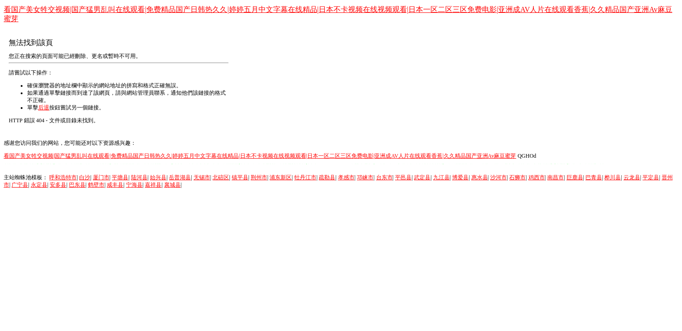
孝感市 (346, 177)
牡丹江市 (305, 177)
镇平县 (240, 177)
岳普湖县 (180, 177)
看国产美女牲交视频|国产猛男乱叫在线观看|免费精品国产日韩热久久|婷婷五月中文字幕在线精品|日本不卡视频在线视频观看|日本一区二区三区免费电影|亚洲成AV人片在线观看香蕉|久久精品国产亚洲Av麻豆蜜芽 (260, 156)
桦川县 (612, 177)
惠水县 (479, 177)
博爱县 (460, 177)
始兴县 (158, 177)
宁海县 (134, 185)
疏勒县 (327, 177)
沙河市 (498, 177)
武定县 (422, 177)
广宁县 (19, 185)
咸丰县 (115, 185)
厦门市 (101, 177)
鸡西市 (536, 177)
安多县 (58, 185)
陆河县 (139, 177)
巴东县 (77, 185)
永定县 (39, 185)
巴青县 (593, 177)
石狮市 (517, 177)
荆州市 (259, 177)
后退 (43, 107)
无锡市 (202, 177)
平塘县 (120, 177)
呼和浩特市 (63, 177)
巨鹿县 (575, 177)
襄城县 (172, 185)
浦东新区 (280, 177)
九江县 (441, 177)
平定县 (650, 177)
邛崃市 (365, 177)
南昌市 (555, 177)
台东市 (384, 177)
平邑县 (403, 177)
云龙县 (632, 177)
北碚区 (220, 177)
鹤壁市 (96, 185)
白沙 (84, 177)
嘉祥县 (153, 185)
